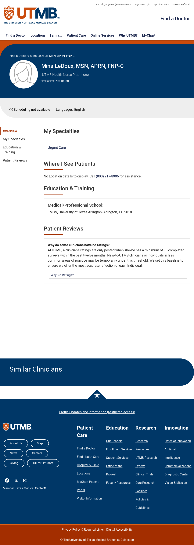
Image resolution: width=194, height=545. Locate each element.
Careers (37, 453)
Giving (14, 463)
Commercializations (178, 466)
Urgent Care (57, 148)
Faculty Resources (118, 483)
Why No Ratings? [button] (62, 275)
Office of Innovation (178, 441)
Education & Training (12, 149)
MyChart (148, 35)
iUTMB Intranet (43, 463)
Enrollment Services (119, 449)
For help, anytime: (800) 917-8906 (113, 4)
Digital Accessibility (119, 529)
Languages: (65, 109)
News (13, 453)
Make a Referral (180, 4)
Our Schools (114, 441)
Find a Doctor (175, 18)
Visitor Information (89, 498)
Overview (10, 131)
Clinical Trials (144, 474)
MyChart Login (142, 4)
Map (40, 443)
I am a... (56, 35)
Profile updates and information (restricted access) (97, 412)
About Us (16, 443)
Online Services (102, 35)
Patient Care (76, 35)
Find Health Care (88, 457)
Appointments (161, 4)
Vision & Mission (176, 483)
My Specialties (14, 139)
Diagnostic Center (176, 474)
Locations (38, 35)
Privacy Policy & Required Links (83, 529)
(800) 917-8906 (107, 176)
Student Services (117, 458)
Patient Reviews (15, 160)
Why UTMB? (128, 35)
